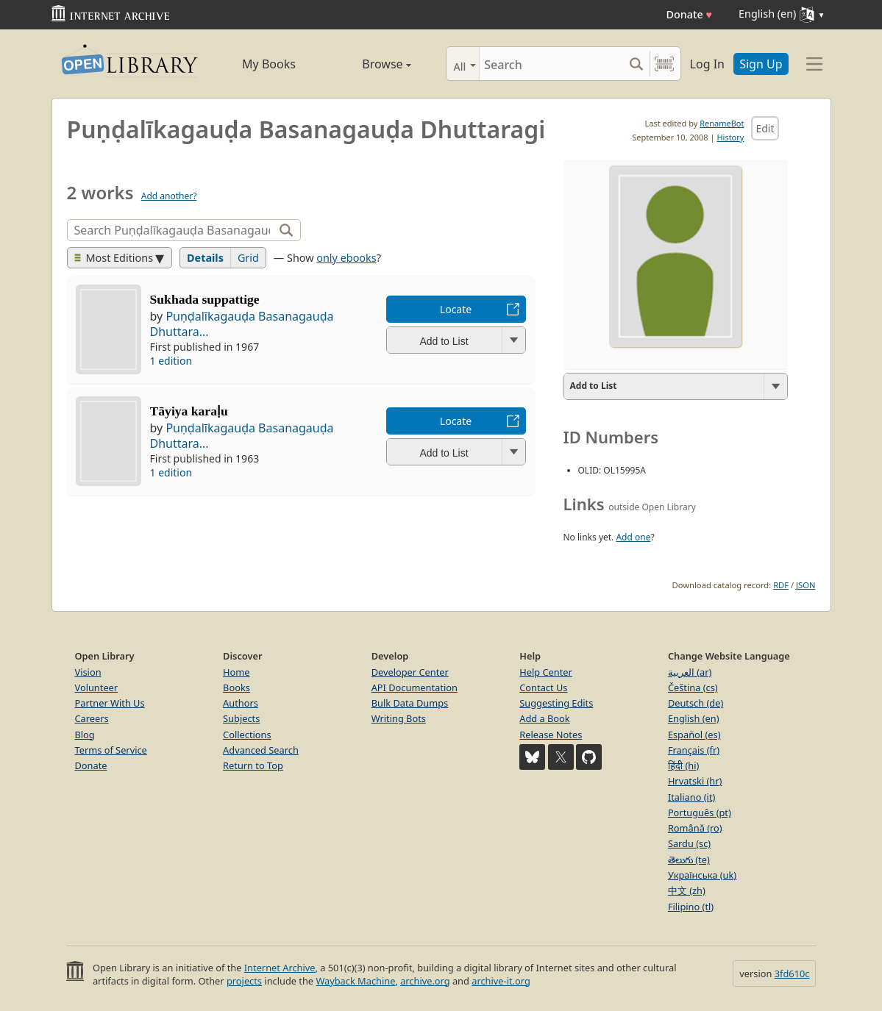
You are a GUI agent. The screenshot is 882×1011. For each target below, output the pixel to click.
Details (205, 258)
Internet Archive (280, 967)
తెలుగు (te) (689, 859)
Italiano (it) (692, 797)
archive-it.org (501, 980)
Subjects (241, 718)
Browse (369, 64)
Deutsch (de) (695, 703)
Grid (248, 258)
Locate (456, 309)
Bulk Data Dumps (410, 703)
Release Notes (550, 734)
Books (236, 687)
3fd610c (792, 973)
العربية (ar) (689, 672)
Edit (764, 128)
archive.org (424, 980)
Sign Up (760, 64)
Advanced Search (261, 750)
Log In (707, 64)
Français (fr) (693, 750)
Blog (85, 734)
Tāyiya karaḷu (189, 411)
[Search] (551, 63)
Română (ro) (695, 828)
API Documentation (414, 687)
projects (244, 980)
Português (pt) (699, 812)
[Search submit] (637, 63)
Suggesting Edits (556, 703)
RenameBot (722, 123)
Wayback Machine (355, 980)
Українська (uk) (702, 875)
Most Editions (114, 258)
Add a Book (544, 718)
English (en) (693, 718)
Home (236, 672)
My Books (269, 64)
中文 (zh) (686, 890)
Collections (247, 734)
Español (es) (694, 734)
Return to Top (253, 765)
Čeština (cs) (693, 687)
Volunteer (96, 687)
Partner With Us (110, 703)
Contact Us (543, 687)
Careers (92, 718)
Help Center (545, 672)
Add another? (169, 196)
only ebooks (346, 258)
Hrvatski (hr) (695, 780)
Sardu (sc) (689, 843)
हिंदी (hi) (683, 765)
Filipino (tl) (691, 906)
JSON (805, 584)
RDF (781, 584)
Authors (240, 703)
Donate (689, 14)
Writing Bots (398, 718)
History (730, 137)
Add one (633, 537)
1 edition (171, 361)
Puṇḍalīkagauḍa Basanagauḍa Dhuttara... (242, 324)
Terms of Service (111, 750)
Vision (88, 672)
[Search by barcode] (664, 63)
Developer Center (410, 672)
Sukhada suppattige (205, 299)
